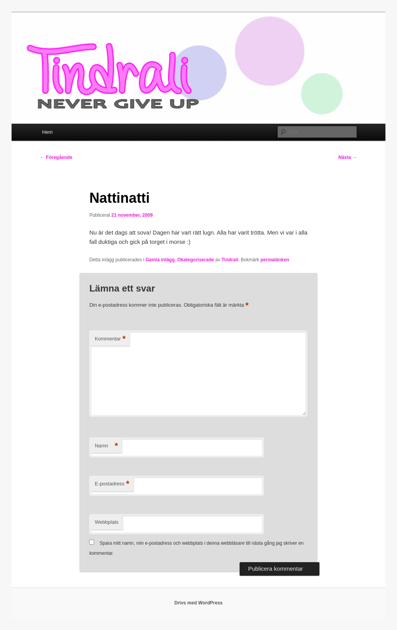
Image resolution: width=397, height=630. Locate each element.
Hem (47, 132)
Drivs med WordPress (198, 603)
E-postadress (112, 484)
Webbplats (106, 522)
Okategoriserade (195, 259)
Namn (106, 446)
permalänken (275, 259)
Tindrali (229, 259)
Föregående (56, 157)
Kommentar (110, 339)
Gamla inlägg (159, 259)
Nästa (347, 157)
